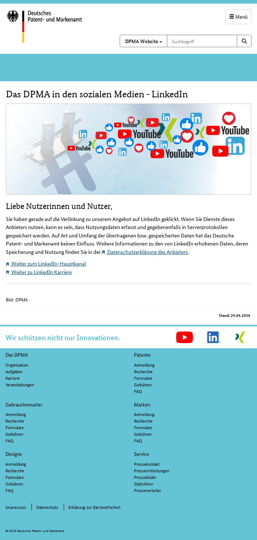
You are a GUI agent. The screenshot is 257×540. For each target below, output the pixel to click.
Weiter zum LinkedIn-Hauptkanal (46, 263)
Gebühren (143, 384)
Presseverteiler (147, 490)
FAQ (138, 390)
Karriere (12, 377)
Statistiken (143, 483)
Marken (142, 404)
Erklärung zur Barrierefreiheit (94, 506)
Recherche (143, 371)
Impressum (15, 506)
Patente (142, 354)
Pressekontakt (147, 463)
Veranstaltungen (19, 384)
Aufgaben (13, 371)
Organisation (16, 364)
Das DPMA (16, 354)
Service (141, 453)
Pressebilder (145, 476)
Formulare (143, 377)
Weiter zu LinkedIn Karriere (39, 271)
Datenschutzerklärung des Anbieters (145, 251)
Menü (238, 16)
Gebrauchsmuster (23, 404)
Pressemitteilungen (151, 470)
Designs (13, 453)
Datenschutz (47, 506)
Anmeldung (144, 364)
